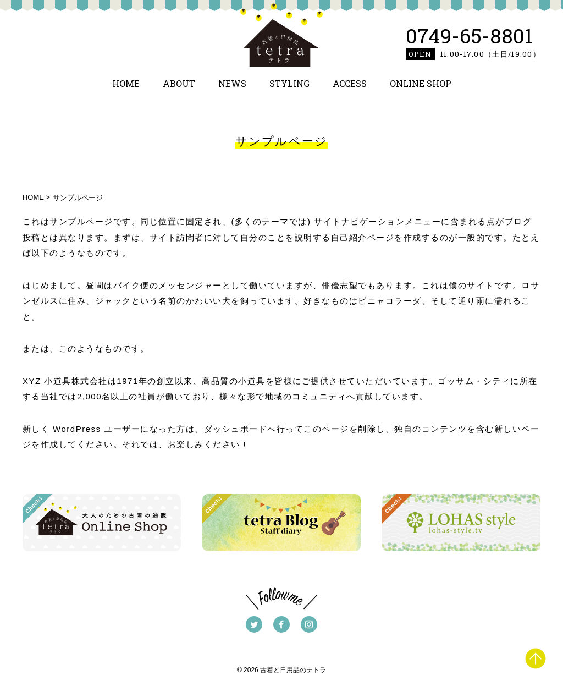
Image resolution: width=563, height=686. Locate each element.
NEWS (232, 83)
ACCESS (350, 83)
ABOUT (179, 83)
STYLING (289, 83)
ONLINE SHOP (420, 83)
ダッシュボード (236, 428)
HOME (126, 83)
